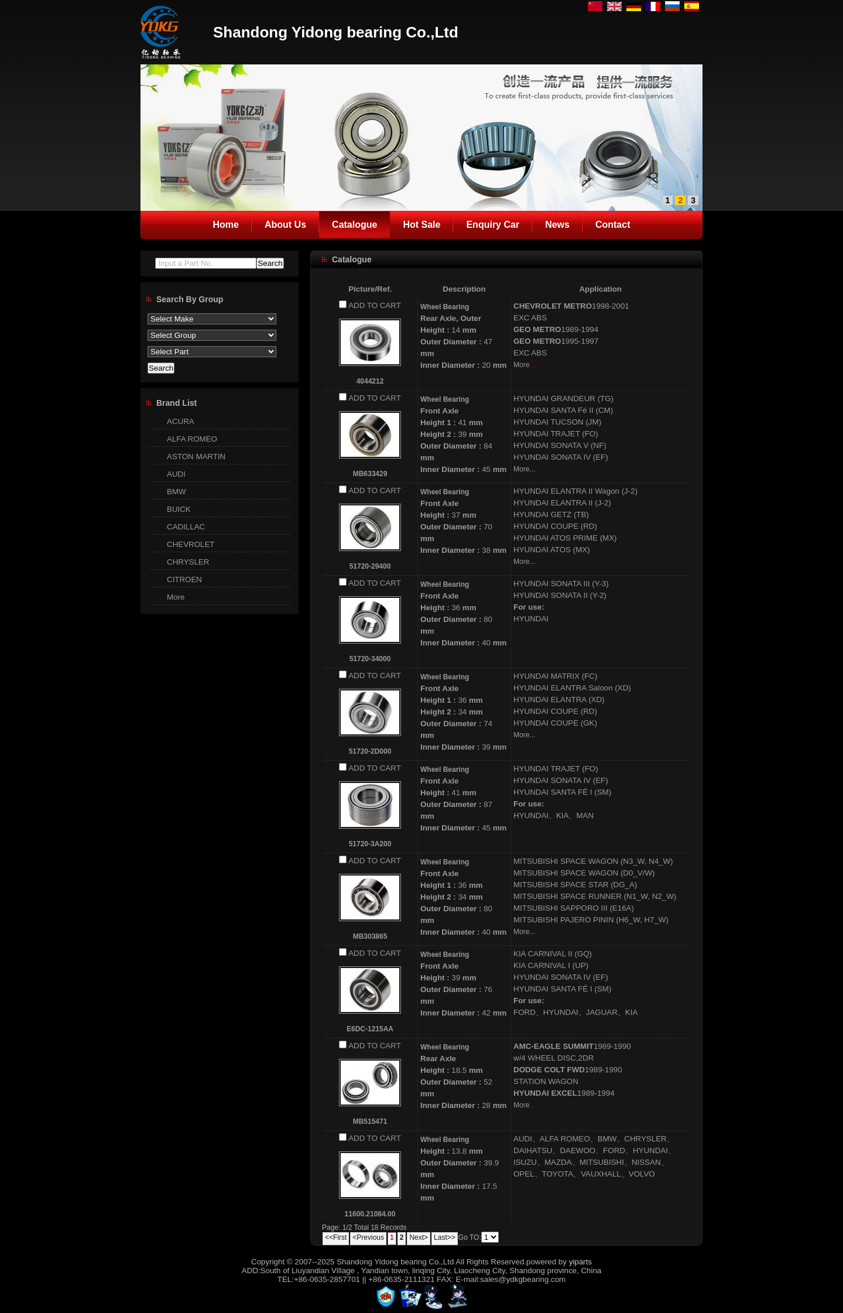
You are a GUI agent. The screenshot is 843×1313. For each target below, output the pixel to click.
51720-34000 (370, 659)
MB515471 (370, 1121)
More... (524, 469)
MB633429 (370, 474)
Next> (418, 1237)
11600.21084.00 (370, 1214)
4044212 (370, 381)
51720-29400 (370, 566)
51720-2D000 (370, 751)
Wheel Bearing (444, 307)
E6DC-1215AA (370, 1029)
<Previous (368, 1237)
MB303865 (370, 936)
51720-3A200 (370, 844)
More (521, 365)
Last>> (444, 1237)
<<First (336, 1237)
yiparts (580, 1261)
